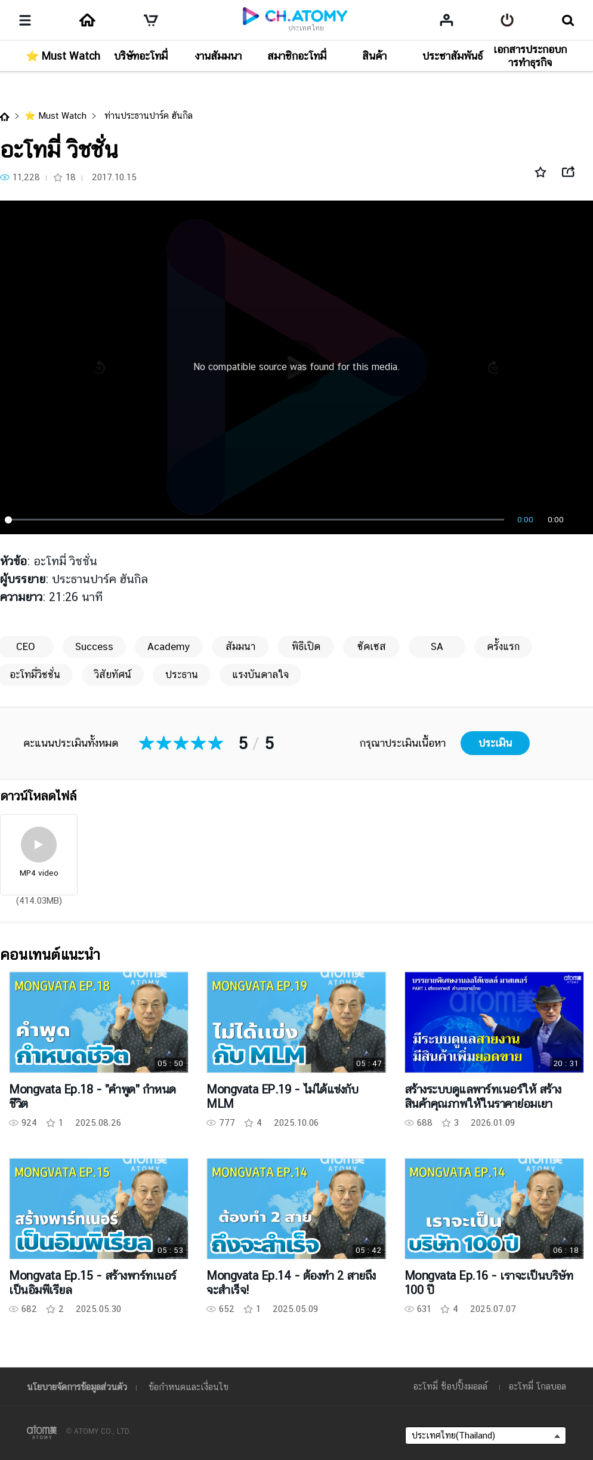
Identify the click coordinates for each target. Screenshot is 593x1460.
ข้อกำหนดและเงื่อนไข (188, 1387)
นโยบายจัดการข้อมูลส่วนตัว (77, 1387)
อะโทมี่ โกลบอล (537, 1386)
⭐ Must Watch (55, 115)
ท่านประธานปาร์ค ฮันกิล (147, 115)
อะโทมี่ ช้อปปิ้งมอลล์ (450, 1386)
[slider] (256, 520)
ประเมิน (495, 743)
